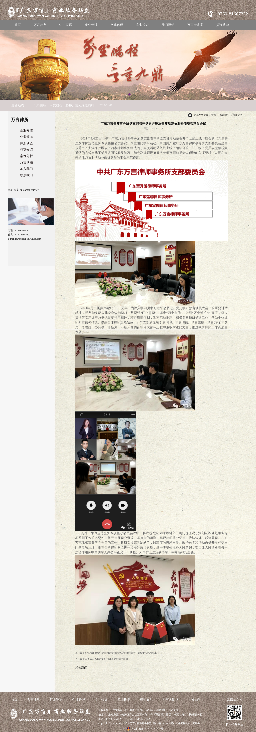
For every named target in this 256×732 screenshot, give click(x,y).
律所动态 (237, 115)
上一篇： (117, 652)
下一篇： (101, 658)
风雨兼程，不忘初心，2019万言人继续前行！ (65, 105)
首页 (17, 25)
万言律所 (224, 115)
